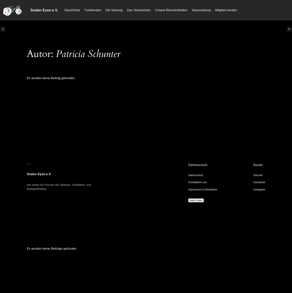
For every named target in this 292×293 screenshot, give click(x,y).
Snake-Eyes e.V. (44, 10)
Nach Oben (196, 200)
